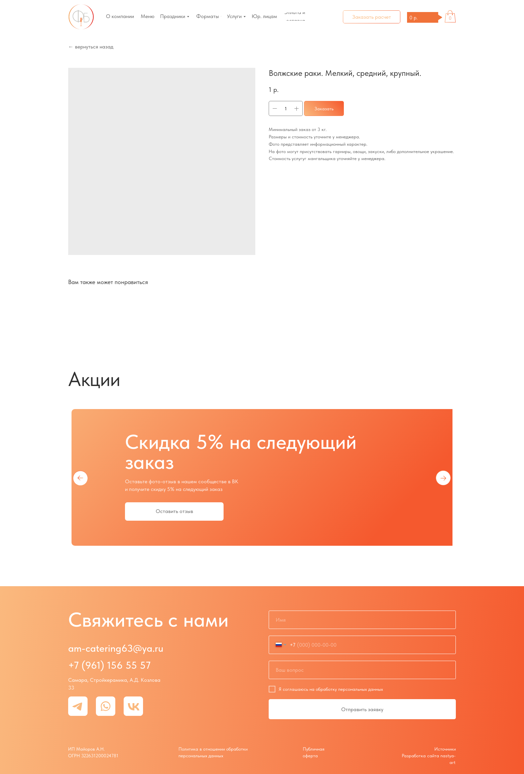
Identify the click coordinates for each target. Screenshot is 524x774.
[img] (81, 17)
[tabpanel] (262, 477)
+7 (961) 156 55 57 (109, 665)
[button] (371, 16)
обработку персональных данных (349, 689)
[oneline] (362, 670)
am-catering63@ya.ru (115, 648)
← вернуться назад (90, 46)
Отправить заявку (362, 709)
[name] (362, 620)
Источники (445, 749)
